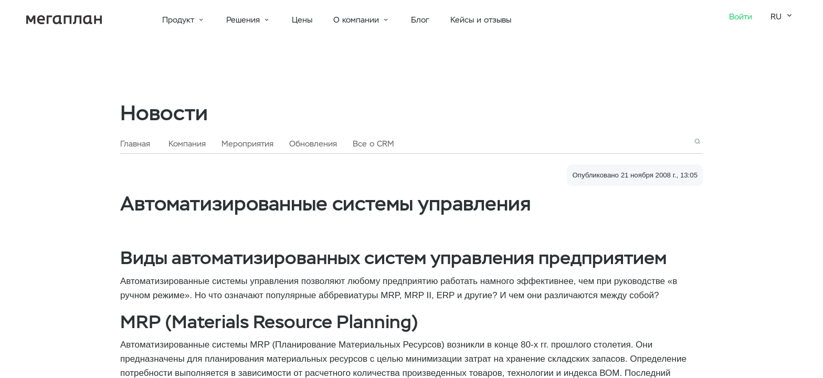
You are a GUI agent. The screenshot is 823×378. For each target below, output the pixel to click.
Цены (302, 20)
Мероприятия (247, 144)
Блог (420, 20)
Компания (187, 144)
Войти (740, 17)
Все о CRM (373, 144)
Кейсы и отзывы (480, 20)
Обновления (313, 144)
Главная (135, 144)
